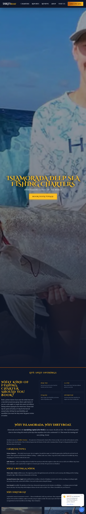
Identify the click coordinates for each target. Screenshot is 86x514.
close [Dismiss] (82, 495)
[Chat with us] (81, 509)
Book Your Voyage (43, 196)
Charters (25, 4)
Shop (53, 4)
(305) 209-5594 (75, 4)
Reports (35, 4)
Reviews (45, 4)
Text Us (61, 4)
